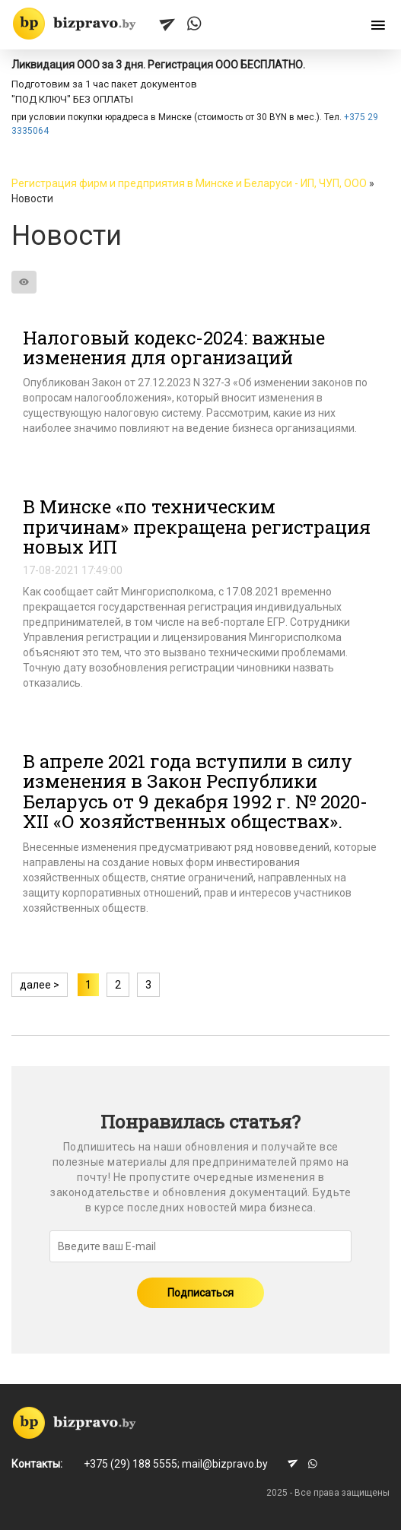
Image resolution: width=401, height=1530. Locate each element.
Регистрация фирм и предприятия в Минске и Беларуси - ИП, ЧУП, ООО (189, 183)
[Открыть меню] (378, 25)
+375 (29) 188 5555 (130, 1464)
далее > (39, 985)
